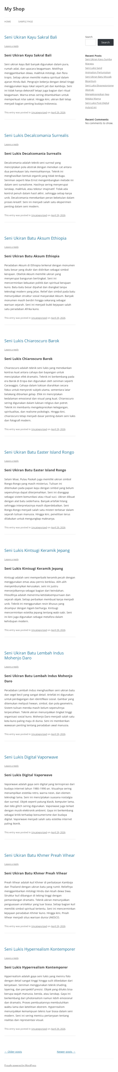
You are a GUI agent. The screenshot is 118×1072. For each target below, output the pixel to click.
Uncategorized (39, 112)
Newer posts (66, 1051)
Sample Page (25, 21)
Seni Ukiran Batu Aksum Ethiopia (35, 238)
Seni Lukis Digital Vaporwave (31, 757)
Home (7, 21)
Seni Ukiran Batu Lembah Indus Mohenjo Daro (34, 655)
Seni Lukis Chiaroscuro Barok (31, 340)
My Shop (14, 8)
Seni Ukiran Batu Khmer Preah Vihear (39, 855)
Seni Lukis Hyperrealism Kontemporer (39, 949)
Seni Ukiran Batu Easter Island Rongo (39, 452)
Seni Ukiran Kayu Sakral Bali (30, 37)
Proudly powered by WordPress (20, 1065)
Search (89, 36)
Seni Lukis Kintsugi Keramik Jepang (37, 550)
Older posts (13, 1051)
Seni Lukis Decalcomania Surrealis (36, 135)
